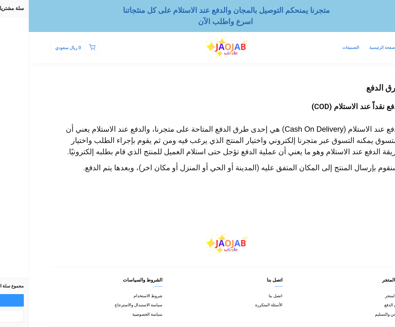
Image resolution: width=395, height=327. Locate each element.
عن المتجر (365, 295)
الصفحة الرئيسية (354, 47)
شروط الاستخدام (119, 295)
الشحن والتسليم (360, 314)
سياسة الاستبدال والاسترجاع (110, 305)
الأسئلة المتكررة (240, 305)
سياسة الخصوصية (118, 314)
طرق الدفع (365, 305)
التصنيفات (321, 47)
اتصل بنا (247, 295)
